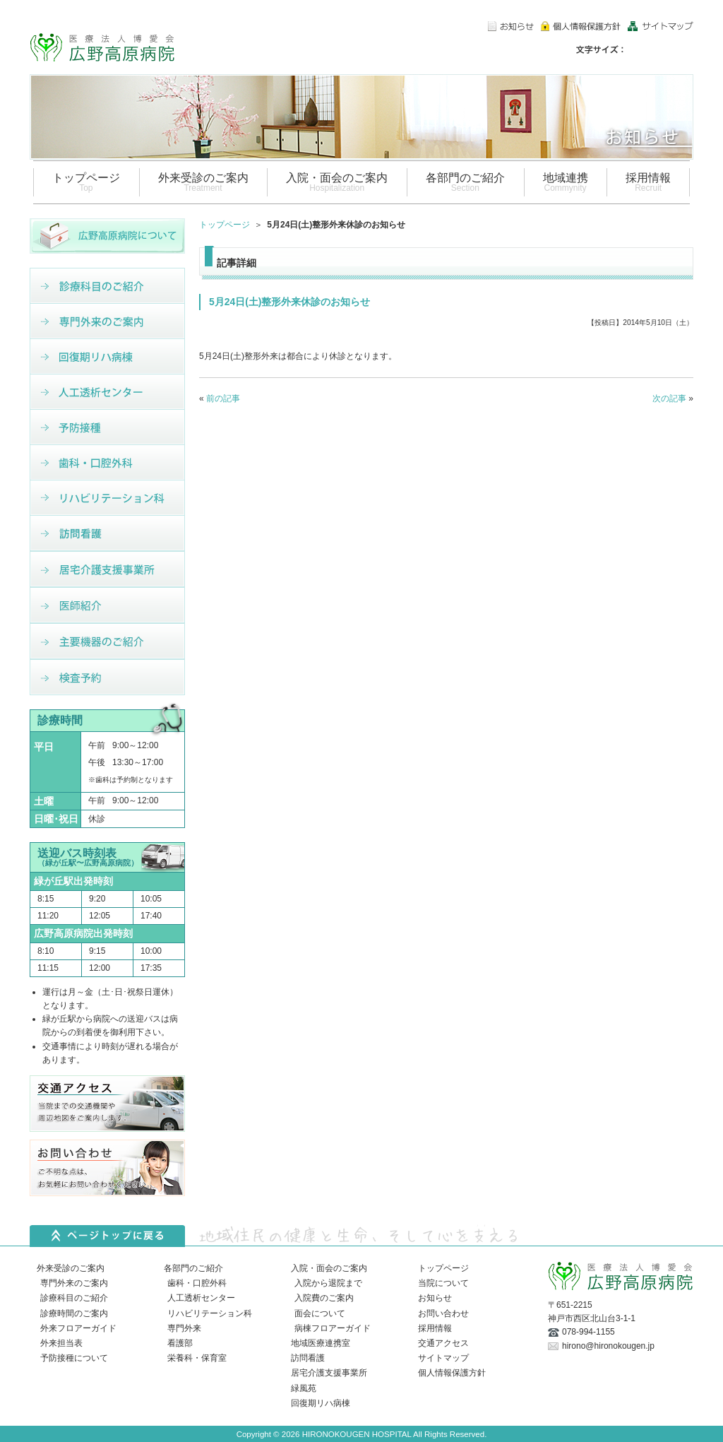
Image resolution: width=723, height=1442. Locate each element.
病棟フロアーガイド (332, 1328)
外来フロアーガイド (78, 1328)
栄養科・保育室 (197, 1358)
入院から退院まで (328, 1283)
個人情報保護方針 (452, 1373)
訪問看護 (308, 1358)
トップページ (224, 225)
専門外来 (184, 1328)
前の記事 (223, 398)
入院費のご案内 (324, 1298)
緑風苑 (303, 1388)
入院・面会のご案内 (329, 1268)
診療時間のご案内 (74, 1313)
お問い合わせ (443, 1313)
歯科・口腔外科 (197, 1283)
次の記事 (669, 398)
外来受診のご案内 (70, 1268)
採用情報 (435, 1328)
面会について (319, 1313)
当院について (443, 1283)
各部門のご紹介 (193, 1268)
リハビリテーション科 (209, 1313)
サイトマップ (443, 1358)
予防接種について (74, 1358)
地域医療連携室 (320, 1343)
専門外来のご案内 (74, 1283)
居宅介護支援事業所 (329, 1373)
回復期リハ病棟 (320, 1403)
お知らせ (435, 1298)
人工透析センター (201, 1298)
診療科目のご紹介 (74, 1298)
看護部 (180, 1343)
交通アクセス (443, 1343)
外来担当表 (61, 1343)
